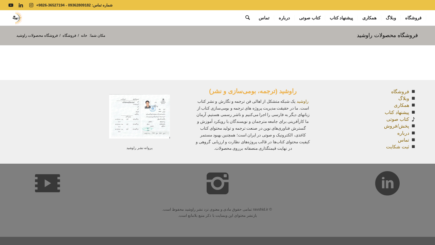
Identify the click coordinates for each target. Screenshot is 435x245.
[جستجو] (247, 18)
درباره (403, 133)
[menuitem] (413, 18)
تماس (403, 140)
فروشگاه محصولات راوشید (387, 35)
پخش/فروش (396, 126)
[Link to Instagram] (31, 5)
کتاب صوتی (397, 119)
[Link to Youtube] (11, 5)
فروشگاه (400, 91)
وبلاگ (403, 98)
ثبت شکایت (397, 146)
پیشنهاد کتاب (397, 112)
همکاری (401, 105)
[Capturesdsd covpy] (17, 18)
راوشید (303, 101)
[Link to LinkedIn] (21, 5)
